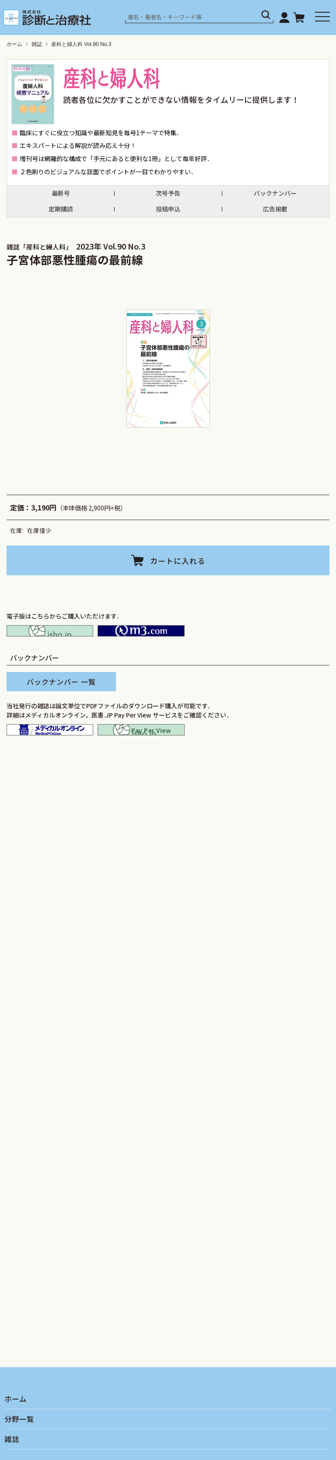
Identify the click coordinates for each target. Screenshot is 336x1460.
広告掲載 (275, 209)
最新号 (60, 193)
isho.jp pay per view (141, 745)
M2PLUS (141, 636)
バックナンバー (275, 193)
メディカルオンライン (50, 745)
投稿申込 (168, 209)
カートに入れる (177, 560)
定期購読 (61, 209)
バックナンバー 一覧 (61, 692)
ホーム (14, 44)
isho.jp (50, 636)
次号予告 (168, 193)
